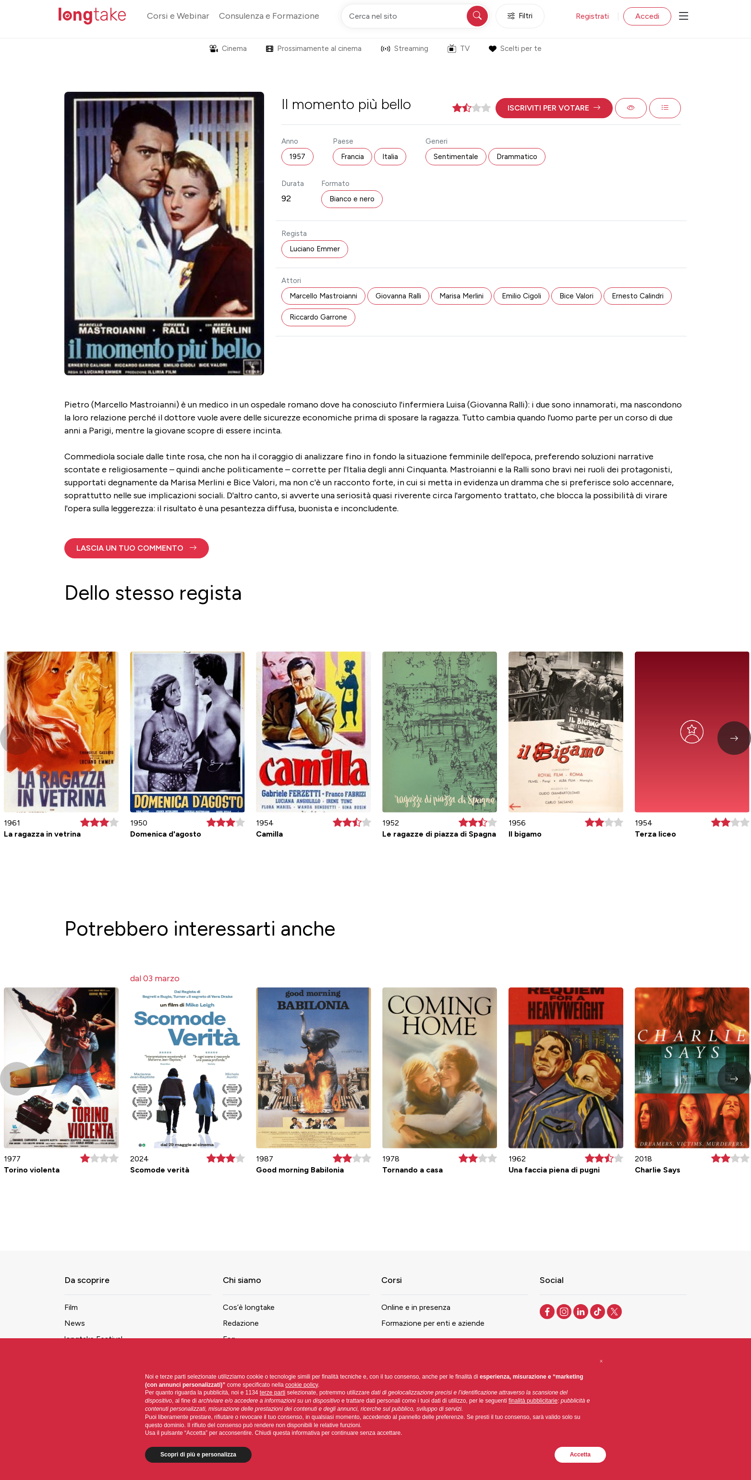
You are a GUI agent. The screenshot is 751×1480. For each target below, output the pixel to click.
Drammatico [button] (517, 156)
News (74, 1323)
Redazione (241, 1323)
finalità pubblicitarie (533, 1400)
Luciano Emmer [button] (315, 249)
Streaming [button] (404, 48)
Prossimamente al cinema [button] (314, 48)
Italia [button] (390, 156)
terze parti (272, 1392)
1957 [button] (297, 156)
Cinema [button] (228, 48)
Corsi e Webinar (178, 16)
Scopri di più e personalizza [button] (198, 1454)
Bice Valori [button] (576, 296)
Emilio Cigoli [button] (521, 296)
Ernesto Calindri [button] (638, 296)
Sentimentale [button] (456, 156)
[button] (554, 108)
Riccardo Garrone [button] (318, 317)
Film (71, 1307)
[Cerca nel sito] (415, 16)
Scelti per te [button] (515, 48)
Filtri (520, 16)
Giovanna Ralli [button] (398, 296)
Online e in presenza (415, 1307)
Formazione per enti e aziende (433, 1323)
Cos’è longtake (249, 1307)
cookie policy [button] (301, 1384)
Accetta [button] (580, 1454)
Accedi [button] (647, 16)
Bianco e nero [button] (352, 199)
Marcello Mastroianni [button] (323, 296)
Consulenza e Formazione (269, 16)
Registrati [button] (592, 16)
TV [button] (459, 48)
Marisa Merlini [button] (461, 296)
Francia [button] (352, 156)
